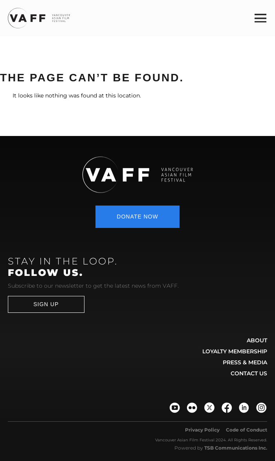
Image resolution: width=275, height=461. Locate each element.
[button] (260, 18)
